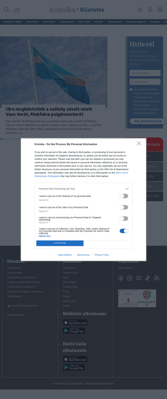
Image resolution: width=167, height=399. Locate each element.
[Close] (140, 144)
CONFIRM (60, 243)
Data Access (83, 255)
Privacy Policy (102, 255)
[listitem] (83, 189)
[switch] (124, 196)
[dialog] (83, 199)
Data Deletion (65, 255)
